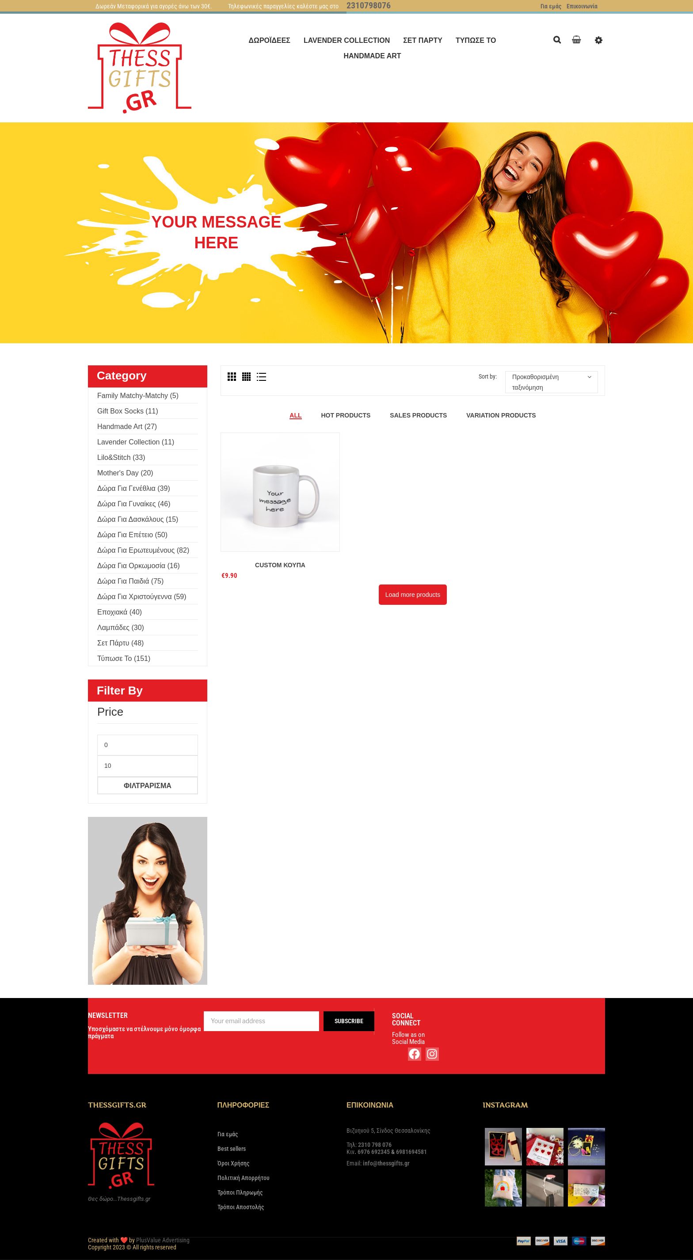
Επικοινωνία (582, 6)
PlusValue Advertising (163, 1240)
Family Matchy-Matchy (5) (138, 395)
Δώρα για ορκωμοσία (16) (138, 565)
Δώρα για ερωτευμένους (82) (143, 550)
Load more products (413, 594)
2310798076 (368, 5)
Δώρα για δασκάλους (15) (137, 519)
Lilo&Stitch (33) (121, 457)
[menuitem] (269, 40)
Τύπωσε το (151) (123, 658)
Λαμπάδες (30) (120, 627)
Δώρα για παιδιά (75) (130, 581)
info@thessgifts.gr (386, 1163)
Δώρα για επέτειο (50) (132, 535)
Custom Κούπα (280, 565)
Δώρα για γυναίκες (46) (133, 504)
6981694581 (411, 1151)
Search (559, 39)
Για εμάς (551, 6)
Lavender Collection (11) (135, 442)
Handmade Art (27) (127, 426)
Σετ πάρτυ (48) (120, 643)
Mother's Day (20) (125, 473)
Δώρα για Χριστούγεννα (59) (142, 596)
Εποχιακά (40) (119, 612)
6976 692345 (374, 1151)
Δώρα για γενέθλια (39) (133, 488)
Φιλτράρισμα (147, 785)
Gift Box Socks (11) (127, 411)
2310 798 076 (375, 1144)
